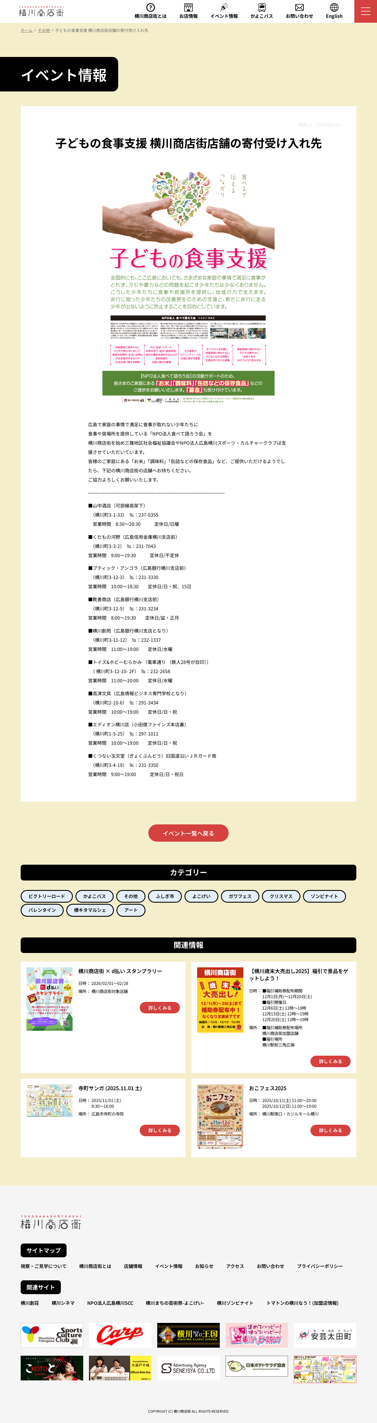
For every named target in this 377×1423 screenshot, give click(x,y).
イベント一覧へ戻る (188, 833)
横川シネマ (63, 1303)
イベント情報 (168, 1266)
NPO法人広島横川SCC (110, 1303)
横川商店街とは (95, 1266)
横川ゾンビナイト (235, 1303)
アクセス (235, 1266)
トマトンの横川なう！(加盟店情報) (302, 1303)
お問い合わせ (270, 1266)
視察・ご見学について (44, 1266)
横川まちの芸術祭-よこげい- (175, 1303)
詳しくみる (160, 1007)
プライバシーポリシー (320, 1266)
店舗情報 (133, 1266)
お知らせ (204, 1266)
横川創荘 (30, 1303)
